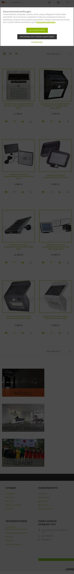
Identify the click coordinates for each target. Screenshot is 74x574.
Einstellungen (37, 42)
